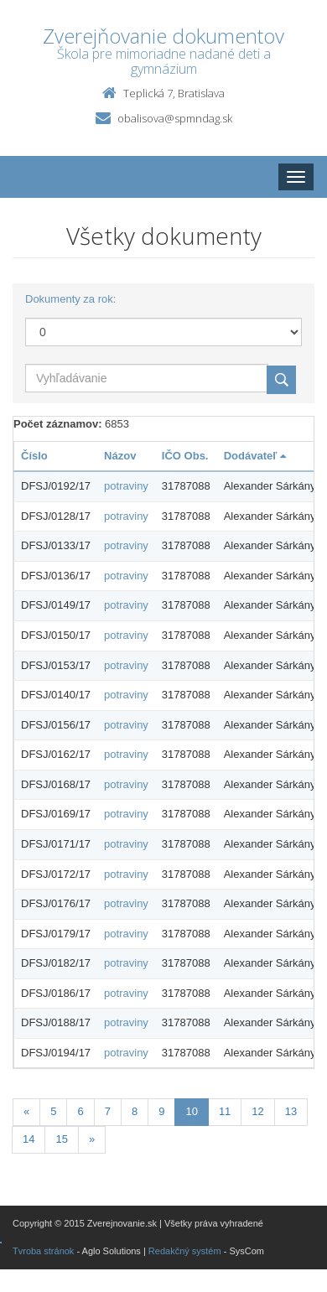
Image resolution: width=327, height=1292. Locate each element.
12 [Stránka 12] (257, 1111)
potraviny (126, 486)
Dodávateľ (255, 455)
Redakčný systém (184, 1251)
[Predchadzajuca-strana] (26, 1112)
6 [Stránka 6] (80, 1111)
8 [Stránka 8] (135, 1111)
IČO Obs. (185, 455)
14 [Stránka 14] (28, 1139)
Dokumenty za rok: (70, 299)
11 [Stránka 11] (225, 1111)
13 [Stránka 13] (291, 1111)
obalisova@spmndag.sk (174, 118)
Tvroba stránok (43, 1251)
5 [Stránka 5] (53, 1111)
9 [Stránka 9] (161, 1111)
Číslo (34, 455)
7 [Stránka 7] (108, 1111)
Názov (120, 455)
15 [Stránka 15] (61, 1139)
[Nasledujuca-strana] (92, 1140)
